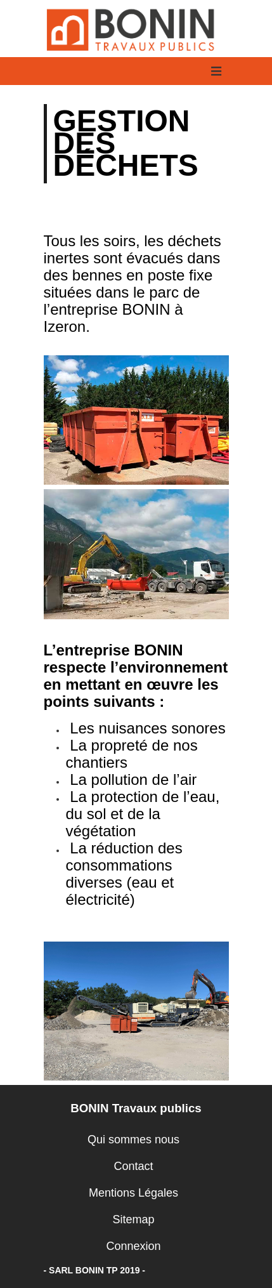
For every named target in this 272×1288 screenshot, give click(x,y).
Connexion (133, 1246)
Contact (133, 1166)
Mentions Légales (133, 1192)
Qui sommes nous (133, 1139)
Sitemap (133, 1219)
